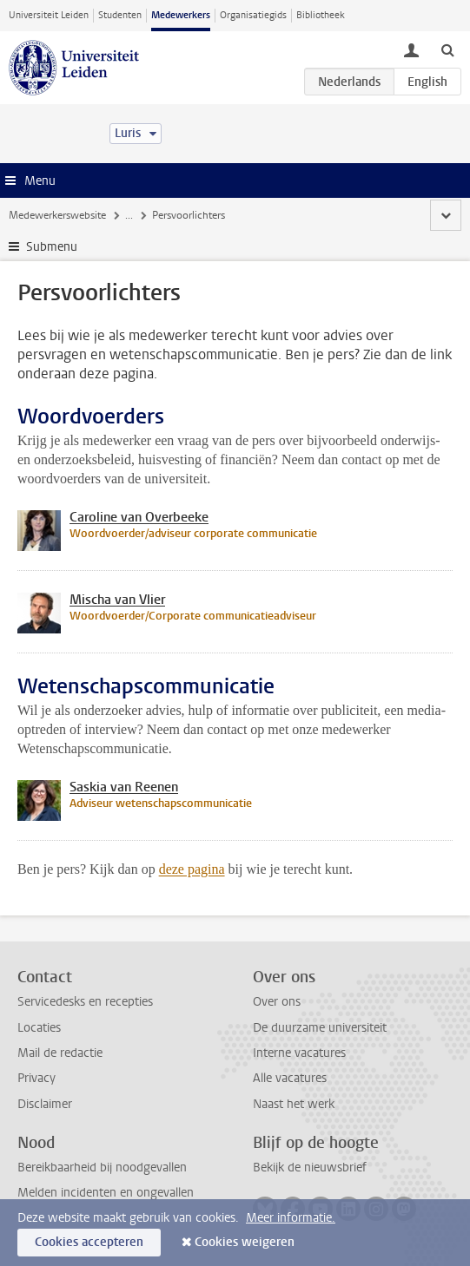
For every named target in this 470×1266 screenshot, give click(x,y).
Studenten (120, 15)
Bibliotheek (320, 15)
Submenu (51, 247)
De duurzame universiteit (320, 1028)
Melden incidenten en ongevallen (105, 1192)
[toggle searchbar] (447, 49)
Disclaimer (44, 1104)
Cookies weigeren (245, 1242)
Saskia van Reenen (124, 787)
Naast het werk (293, 1104)
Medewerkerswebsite (57, 215)
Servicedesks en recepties (85, 1002)
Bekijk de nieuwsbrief (310, 1167)
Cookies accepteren (89, 1242)
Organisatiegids (253, 15)
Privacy (36, 1078)
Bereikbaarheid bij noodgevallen (102, 1167)
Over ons (277, 1002)
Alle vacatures (290, 1078)
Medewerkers (180, 15)
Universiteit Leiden (49, 15)
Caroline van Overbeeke (139, 517)
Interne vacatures (299, 1053)
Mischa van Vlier (117, 599)
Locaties (39, 1028)
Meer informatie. (290, 1218)
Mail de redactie (60, 1053)
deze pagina (192, 869)
